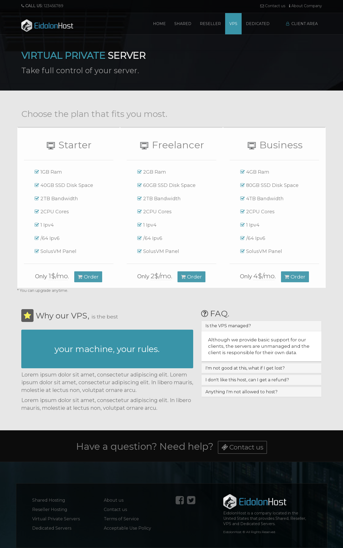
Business (274, 145)
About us (113, 500)
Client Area (302, 23)
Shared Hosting (48, 500)
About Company (305, 5)
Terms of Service (121, 518)
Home (159, 23)
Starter (69, 145)
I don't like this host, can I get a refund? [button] (247, 379)
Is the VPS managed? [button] (228, 325)
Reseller (210, 23)
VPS (233, 23)
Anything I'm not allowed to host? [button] (241, 391)
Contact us (272, 5)
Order (88, 277)
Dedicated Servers (51, 528)
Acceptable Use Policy (127, 528)
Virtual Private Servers (56, 518)
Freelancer (171, 145)
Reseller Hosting (49, 509)
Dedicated (258, 23)
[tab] (261, 326)
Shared (182, 23)
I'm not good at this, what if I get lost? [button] (245, 368)
